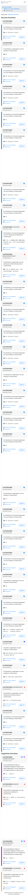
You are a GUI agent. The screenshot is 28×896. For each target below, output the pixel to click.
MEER (22, 37)
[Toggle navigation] (25, 2)
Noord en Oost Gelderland (11, 9)
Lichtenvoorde (7, 38)
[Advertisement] (14, 165)
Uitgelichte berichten (13, 14)
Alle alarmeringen (7, 7)
